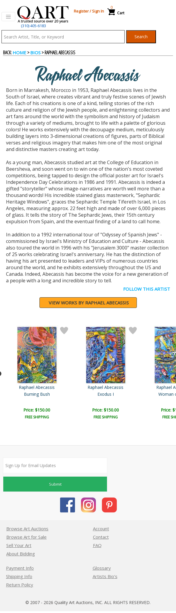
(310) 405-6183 (33, 25)
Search (141, 36)
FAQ (97, 545)
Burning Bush (141, 394)
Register (81, 11)
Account (101, 529)
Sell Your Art (18, 545)
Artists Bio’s (105, 576)
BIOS (35, 53)
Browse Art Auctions (27, 529)
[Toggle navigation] (8, 16)
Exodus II (37, 394)
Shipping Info (19, 576)
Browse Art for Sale (26, 537)
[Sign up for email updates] (55, 465)
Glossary (102, 568)
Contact (101, 537)
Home (19, 53)
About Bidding (20, 554)
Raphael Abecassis (37, 387)
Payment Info (20, 568)
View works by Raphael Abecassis (89, 303)
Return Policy (19, 585)
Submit (55, 484)
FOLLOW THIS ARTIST (146, 289)
